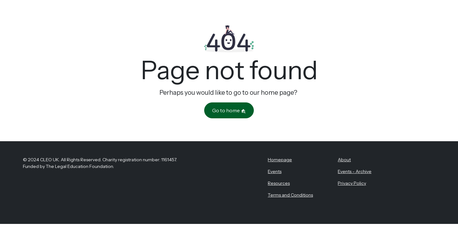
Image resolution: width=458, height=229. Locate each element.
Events (232, 13)
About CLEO (200, 13)
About (344, 160)
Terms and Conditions (290, 195)
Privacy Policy (352, 183)
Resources (263, 13)
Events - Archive (354, 171)
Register (415, 14)
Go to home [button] (229, 110)
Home (170, 13)
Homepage (280, 160)
